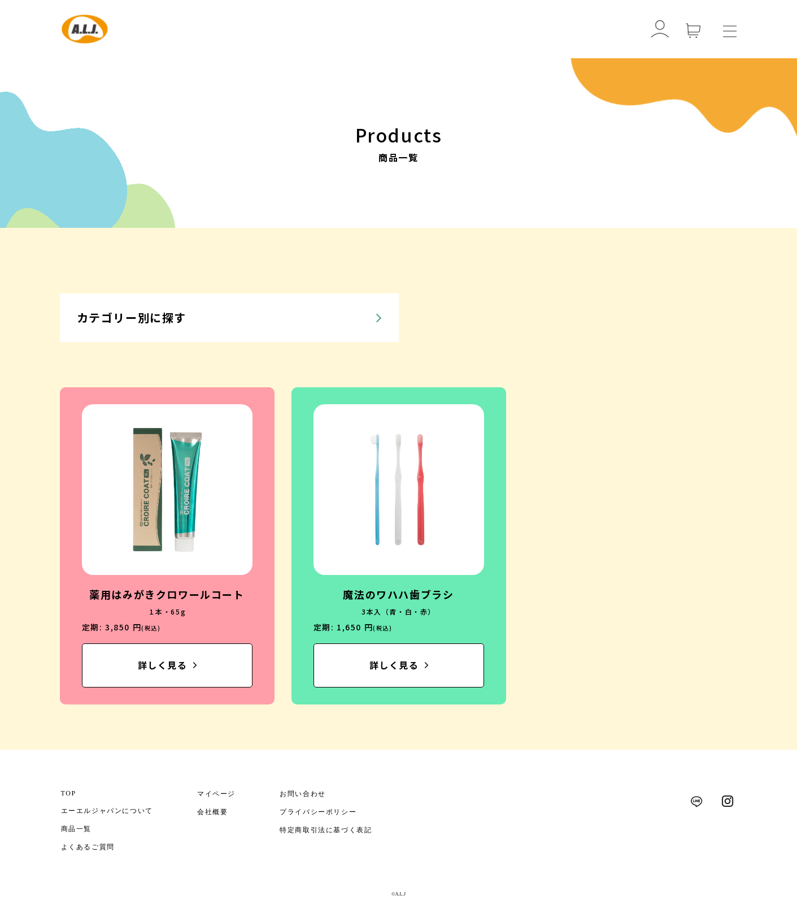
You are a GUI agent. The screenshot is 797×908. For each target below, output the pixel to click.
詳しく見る (163, 665)
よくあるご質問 (88, 847)
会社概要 (212, 812)
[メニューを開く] (730, 29)
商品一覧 (76, 829)
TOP (68, 793)
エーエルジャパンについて (107, 811)
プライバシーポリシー (318, 812)
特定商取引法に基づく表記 (326, 830)
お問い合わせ (303, 794)
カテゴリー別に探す (131, 317)
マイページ (216, 794)
